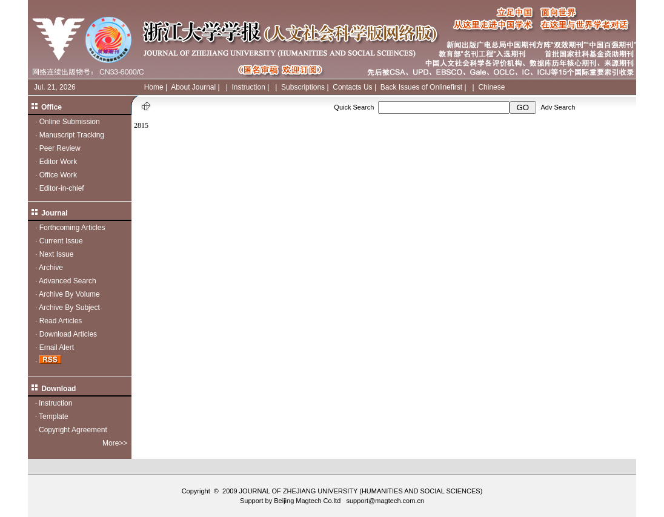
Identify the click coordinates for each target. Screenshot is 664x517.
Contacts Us (352, 87)
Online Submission (69, 121)
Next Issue (56, 254)
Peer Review (60, 148)
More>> (114, 443)
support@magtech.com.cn (385, 500)
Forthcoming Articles (72, 227)
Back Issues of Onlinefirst (421, 87)
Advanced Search (67, 281)
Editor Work (58, 161)
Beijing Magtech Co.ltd (307, 500)
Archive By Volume (69, 294)
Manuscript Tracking (71, 135)
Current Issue (61, 241)
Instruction (248, 87)
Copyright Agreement (73, 430)
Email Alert (56, 347)
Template (53, 416)
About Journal (193, 87)
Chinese (491, 87)
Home (154, 87)
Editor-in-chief (61, 188)
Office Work (58, 175)
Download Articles (68, 334)
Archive (51, 267)
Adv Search (557, 107)
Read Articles (60, 321)
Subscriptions (303, 87)
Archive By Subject (69, 307)
